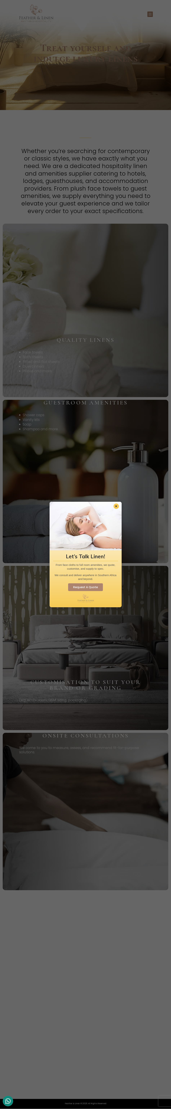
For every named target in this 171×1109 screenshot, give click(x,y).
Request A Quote (85, 587)
